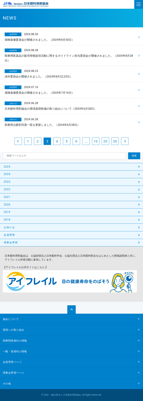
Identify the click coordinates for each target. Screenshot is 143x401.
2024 (7, 174)
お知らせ (9, 227)
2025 (7, 166)
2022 (7, 189)
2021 (7, 196)
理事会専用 (11, 242)
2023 (7, 181)
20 (105, 141)
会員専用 (9, 234)
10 (96, 141)
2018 (7, 219)
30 (115, 141)
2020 (7, 204)
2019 (7, 212)
